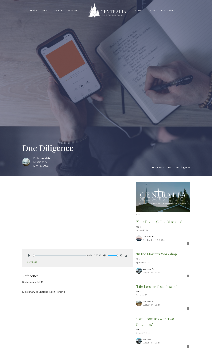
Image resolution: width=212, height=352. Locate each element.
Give (152, 10)
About (45, 10)
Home (33, 10)
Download (32, 261)
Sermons (71, 10)
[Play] (29, 255)
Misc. (168, 167)
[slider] (59, 255)
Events (57, 10)
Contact (140, 10)
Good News (166, 10)
